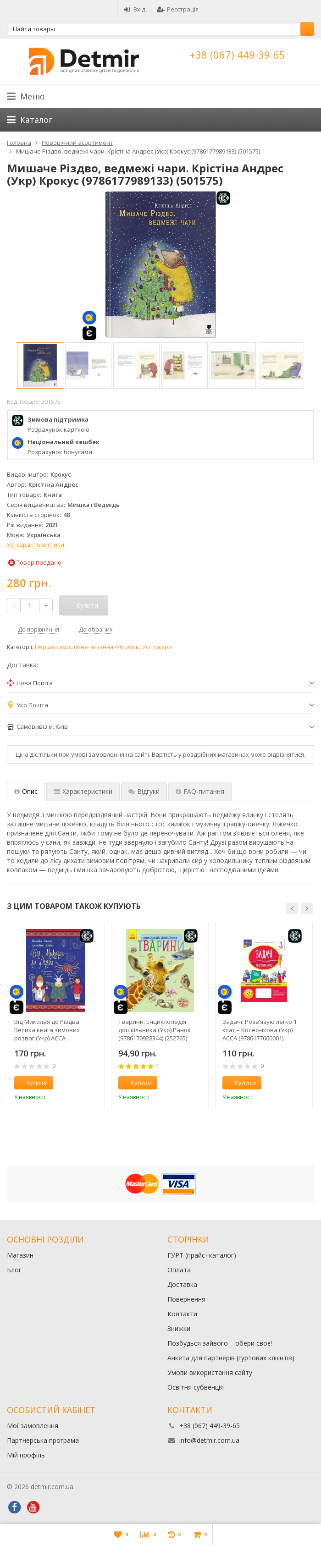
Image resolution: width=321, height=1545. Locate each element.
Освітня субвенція (195, 1387)
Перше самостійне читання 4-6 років (87, 647)
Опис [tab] (26, 791)
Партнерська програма (43, 1440)
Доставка (182, 1284)
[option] (40, 365)
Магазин (20, 1255)
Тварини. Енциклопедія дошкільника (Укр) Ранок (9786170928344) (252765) (154, 1029)
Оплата (179, 1269)
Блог (14, 1269)
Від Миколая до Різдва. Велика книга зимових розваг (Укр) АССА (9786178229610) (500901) (48, 1029)
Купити (32, 1082)
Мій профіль (26, 1455)
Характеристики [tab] (83, 791)
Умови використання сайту (209, 1372)
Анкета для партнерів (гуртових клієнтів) (230, 1357)
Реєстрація (178, 9)
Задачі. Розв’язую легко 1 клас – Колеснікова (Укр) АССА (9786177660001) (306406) (259, 1029)
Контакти (182, 1313)
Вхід (134, 9)
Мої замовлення (32, 1425)
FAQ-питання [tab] (200, 791)
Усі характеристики (35, 544)
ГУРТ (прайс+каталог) (201, 1255)
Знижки (178, 1328)
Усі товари (157, 647)
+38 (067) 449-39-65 (237, 54)
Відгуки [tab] (144, 791)
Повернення (186, 1299)
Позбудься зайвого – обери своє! (219, 1343)
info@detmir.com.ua (209, 1440)
